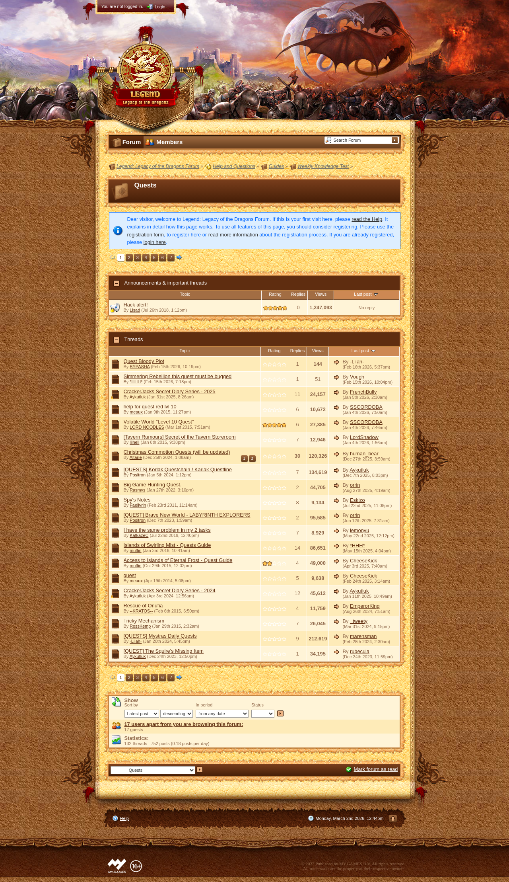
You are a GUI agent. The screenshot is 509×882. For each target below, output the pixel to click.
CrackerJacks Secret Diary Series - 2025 (170, 391)
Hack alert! (136, 305)
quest (130, 575)
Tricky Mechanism (144, 621)
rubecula (359, 651)
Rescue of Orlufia (143, 606)
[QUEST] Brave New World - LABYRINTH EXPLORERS (187, 515)
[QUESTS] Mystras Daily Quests (160, 636)
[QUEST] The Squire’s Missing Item (164, 651)
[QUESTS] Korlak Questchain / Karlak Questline (178, 469)
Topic (185, 294)
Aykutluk (138, 396)
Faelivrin (138, 505)
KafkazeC (139, 535)
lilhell (134, 442)
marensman (363, 636)
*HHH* (136, 381)
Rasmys (137, 490)
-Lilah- (357, 362)
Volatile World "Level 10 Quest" (159, 422)
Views (320, 294)
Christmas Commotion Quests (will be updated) (177, 452)
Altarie (136, 457)
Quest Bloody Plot (144, 361)
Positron (138, 474)
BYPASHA (140, 366)
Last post (366, 294)
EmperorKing (365, 606)
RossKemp (140, 626)
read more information (233, 235)
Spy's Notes (137, 500)
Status (257, 704)
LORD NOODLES (147, 427)
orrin (355, 485)
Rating (275, 294)
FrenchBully (363, 392)
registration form (145, 235)
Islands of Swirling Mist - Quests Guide (167, 545)
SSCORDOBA (366, 407)
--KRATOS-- (141, 611)
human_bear (364, 454)
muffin (135, 550)
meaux (136, 412)
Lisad (135, 310)
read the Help (367, 219)
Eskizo (357, 500)
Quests (145, 185)
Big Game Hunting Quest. (153, 485)
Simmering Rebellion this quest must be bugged (178, 376)
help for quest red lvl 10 (150, 407)
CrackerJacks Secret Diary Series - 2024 (170, 590)
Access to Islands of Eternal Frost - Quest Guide (178, 560)
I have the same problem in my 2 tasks (167, 530)
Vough (357, 377)
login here (155, 242)
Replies (298, 294)
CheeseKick (363, 561)
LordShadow (364, 437)
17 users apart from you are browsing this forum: (183, 724)
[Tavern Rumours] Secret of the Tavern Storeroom (180, 437)
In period (204, 704)
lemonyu (359, 530)
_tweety (358, 621)
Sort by (131, 704)
